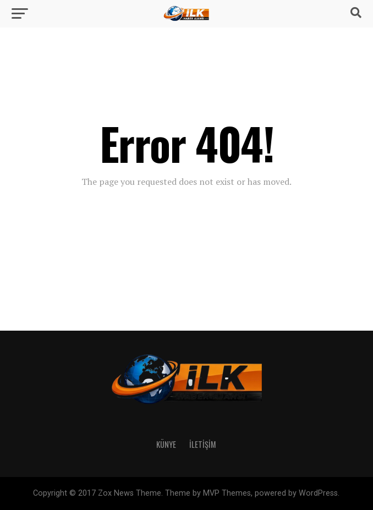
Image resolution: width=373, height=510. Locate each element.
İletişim (202, 444)
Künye (166, 444)
